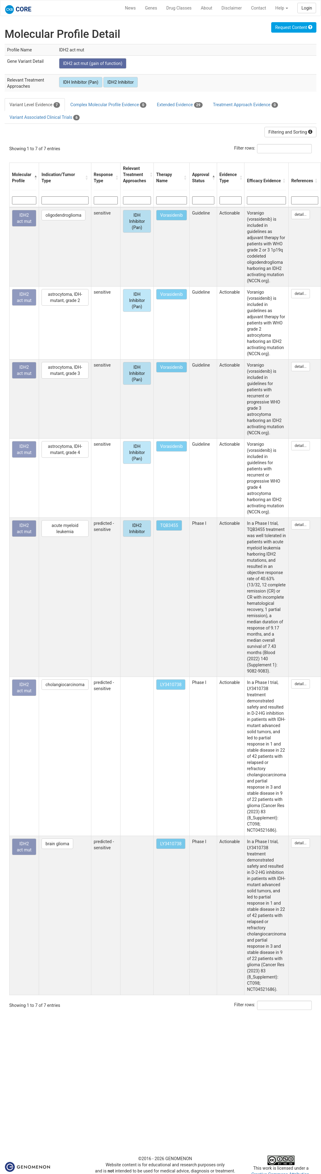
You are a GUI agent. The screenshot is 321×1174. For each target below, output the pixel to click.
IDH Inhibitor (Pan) (80, 82)
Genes (151, 8)
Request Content (293, 27)
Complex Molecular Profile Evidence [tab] (108, 105)
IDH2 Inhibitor (120, 82)
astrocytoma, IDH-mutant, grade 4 (65, 449)
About (206, 8)
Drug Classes (179, 8)
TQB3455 (169, 525)
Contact (258, 8)
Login (306, 8)
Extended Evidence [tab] (179, 105)
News (130, 8)
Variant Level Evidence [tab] (35, 105)
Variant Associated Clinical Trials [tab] (45, 117)
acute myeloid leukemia (65, 528)
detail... (301, 214)
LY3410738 (170, 684)
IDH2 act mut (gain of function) (92, 63)
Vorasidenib (171, 215)
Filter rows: (245, 148)
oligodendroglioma (63, 215)
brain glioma (57, 843)
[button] (35, 178)
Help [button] (281, 8)
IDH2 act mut (24, 218)
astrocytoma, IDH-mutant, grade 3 (65, 370)
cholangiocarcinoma (65, 684)
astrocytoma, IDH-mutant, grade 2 (65, 297)
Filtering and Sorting (290, 132)
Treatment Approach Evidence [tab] (245, 105)
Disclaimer (231, 8)
